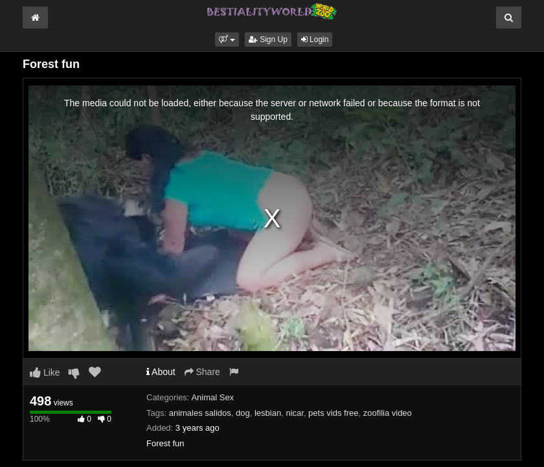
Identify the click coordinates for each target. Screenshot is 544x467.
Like (45, 372)
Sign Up (268, 39)
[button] (227, 39)
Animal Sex (212, 397)
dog (243, 413)
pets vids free (333, 413)
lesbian (268, 413)
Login (315, 39)
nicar (294, 413)
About (161, 372)
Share (202, 372)
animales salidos (200, 413)
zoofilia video (387, 413)
